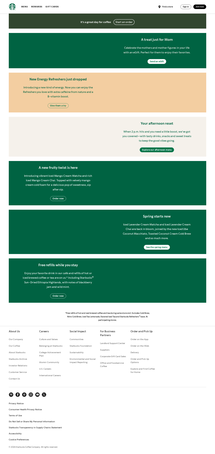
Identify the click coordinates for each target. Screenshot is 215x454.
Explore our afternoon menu (157, 149)
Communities (77, 339)
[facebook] (18, 395)
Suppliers (105, 349)
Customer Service (18, 372)
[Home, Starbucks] (12, 7)
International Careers (50, 375)
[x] (44, 395)
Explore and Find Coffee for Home (143, 370)
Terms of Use (15, 415)
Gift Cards (52, 6)
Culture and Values (48, 339)
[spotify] (11, 395)
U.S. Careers (45, 368)
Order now (58, 198)
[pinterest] (24, 395)
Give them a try (58, 105)
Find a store (165, 7)
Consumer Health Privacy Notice (25, 409)
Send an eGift (157, 61)
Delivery (135, 352)
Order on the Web (140, 345)
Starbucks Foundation (81, 345)
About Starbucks (17, 352)
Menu (24, 6)
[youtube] (37, 395)
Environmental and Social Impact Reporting (83, 361)
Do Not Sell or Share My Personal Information (32, 421)
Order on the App (139, 339)
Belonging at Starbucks (50, 345)
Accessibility (15, 433)
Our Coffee (14, 345)
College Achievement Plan (50, 354)
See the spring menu (157, 247)
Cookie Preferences (19, 439)
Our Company (16, 339)
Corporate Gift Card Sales (113, 356)
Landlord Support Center (112, 343)
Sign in (186, 6)
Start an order (124, 22)
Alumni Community (49, 362)
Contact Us (14, 378)
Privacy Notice (16, 403)
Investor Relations (18, 365)
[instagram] (31, 395)
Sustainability (77, 352)
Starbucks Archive (18, 359)
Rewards (36, 6)
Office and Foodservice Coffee (112, 365)
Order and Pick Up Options (140, 361)
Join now (200, 6)
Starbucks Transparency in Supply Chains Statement (35, 427)
